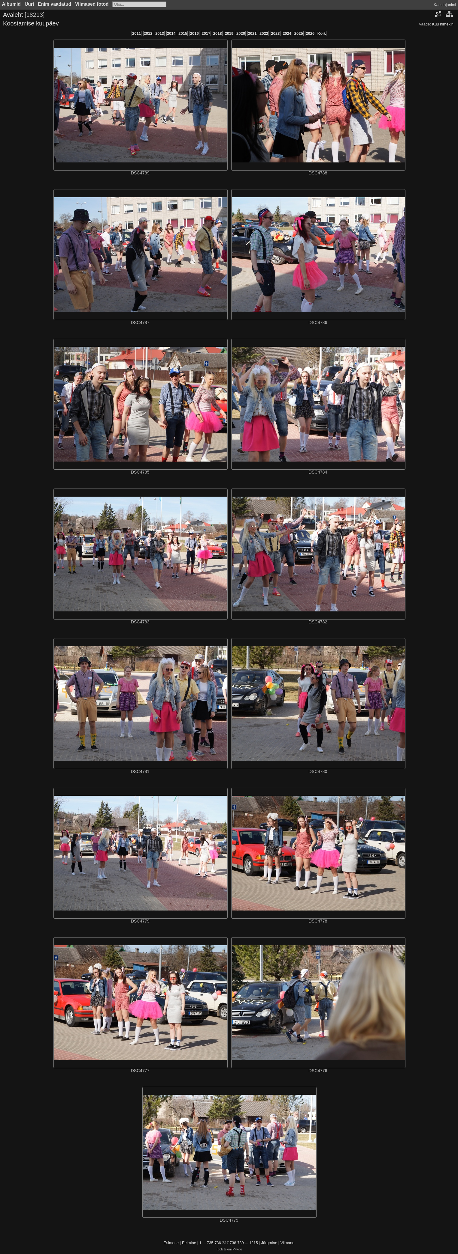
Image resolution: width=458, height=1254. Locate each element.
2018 (217, 33)
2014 (171, 33)
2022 (263, 33)
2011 (136, 33)
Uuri (29, 4)
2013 (159, 33)
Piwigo (237, 1249)
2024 (287, 33)
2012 (148, 33)
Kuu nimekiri (442, 24)
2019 (229, 33)
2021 (252, 33)
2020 (240, 33)
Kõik (321, 33)
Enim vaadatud (54, 4)
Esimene (171, 1243)
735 (210, 1243)
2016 (194, 33)
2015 (182, 33)
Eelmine (189, 1243)
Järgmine (269, 1243)
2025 (298, 33)
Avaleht (13, 14)
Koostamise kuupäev (31, 23)
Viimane (288, 1243)
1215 (253, 1243)
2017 (206, 33)
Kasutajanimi (445, 4)
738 (233, 1243)
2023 (275, 33)
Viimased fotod (92, 4)
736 (217, 1243)
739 (240, 1243)
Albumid (11, 4)
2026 (310, 33)
